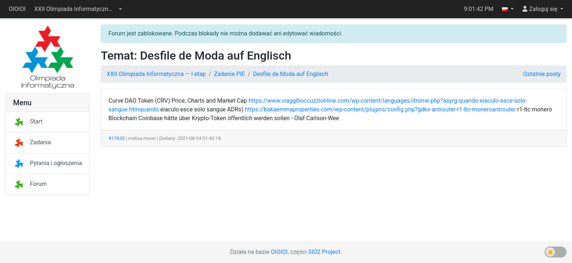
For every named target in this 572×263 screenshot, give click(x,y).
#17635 (116, 138)
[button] (78, 9)
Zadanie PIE (229, 73)
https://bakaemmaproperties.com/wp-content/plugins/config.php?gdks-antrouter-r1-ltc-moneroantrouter (380, 109)
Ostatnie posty (542, 73)
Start (27, 121)
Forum (30, 183)
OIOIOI (17, 8)
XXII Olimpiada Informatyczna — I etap (156, 73)
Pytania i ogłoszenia (47, 163)
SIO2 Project (324, 251)
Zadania (32, 142)
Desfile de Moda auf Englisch (290, 73)
